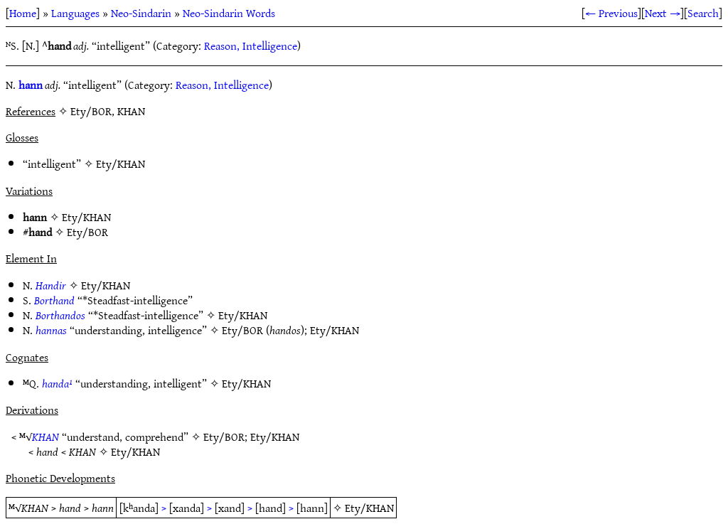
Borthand (54, 300)
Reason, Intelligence (250, 45)
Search (703, 13)
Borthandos (60, 315)
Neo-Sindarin (141, 13)
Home (22, 13)
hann (30, 85)
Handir (51, 285)
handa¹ (57, 383)
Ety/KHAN (120, 163)
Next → (662, 13)
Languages (75, 13)
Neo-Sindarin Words (229, 13)
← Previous (611, 13)
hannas (51, 330)
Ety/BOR (87, 232)
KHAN (45, 437)
